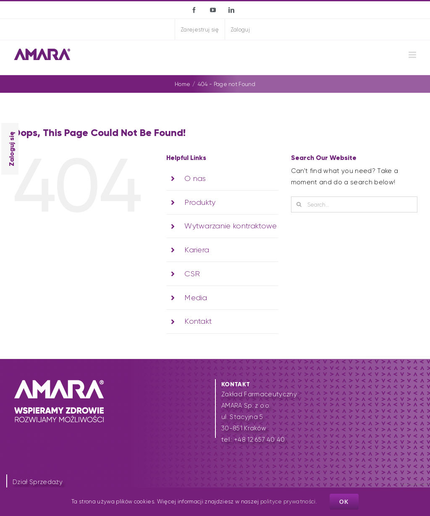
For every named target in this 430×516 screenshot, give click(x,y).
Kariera (196, 250)
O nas (195, 178)
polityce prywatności (288, 501)
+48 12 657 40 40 (259, 439)
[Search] (299, 204)
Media (195, 297)
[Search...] (354, 204)
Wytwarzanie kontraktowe (230, 226)
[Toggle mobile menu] (413, 54)
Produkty (200, 202)
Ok (344, 501)
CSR (192, 274)
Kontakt (198, 321)
